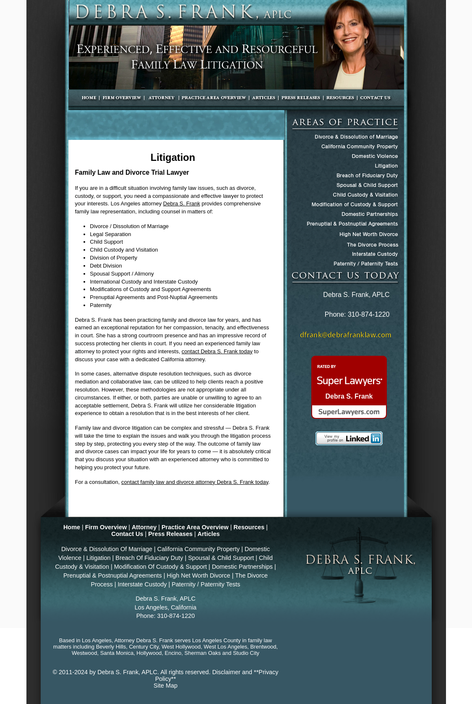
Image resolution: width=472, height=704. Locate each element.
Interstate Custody (142, 584)
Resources (249, 527)
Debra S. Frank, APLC (127, 672)
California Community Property (198, 549)
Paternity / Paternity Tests (206, 584)
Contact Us (127, 534)
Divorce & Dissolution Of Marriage (106, 549)
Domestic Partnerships (242, 566)
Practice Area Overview (195, 527)
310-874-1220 (369, 314)
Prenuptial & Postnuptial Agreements (112, 575)
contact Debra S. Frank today (217, 351)
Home (71, 527)
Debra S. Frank (181, 203)
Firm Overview (106, 527)
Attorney (144, 527)
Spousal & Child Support (221, 557)
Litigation (98, 557)
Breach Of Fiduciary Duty (149, 557)
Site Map (165, 685)
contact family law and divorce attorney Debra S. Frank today (194, 482)
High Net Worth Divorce (198, 575)
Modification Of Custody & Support (160, 566)
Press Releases (170, 534)
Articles (209, 534)
